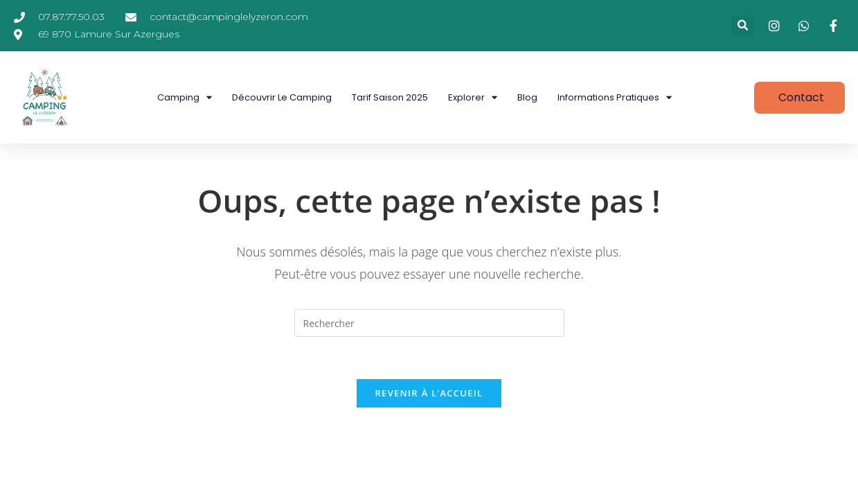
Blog (527, 97)
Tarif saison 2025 (390, 97)
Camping (184, 97)
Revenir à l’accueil (429, 393)
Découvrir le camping (282, 97)
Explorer (472, 97)
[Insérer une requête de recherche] (429, 323)
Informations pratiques (614, 97)
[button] (742, 26)
